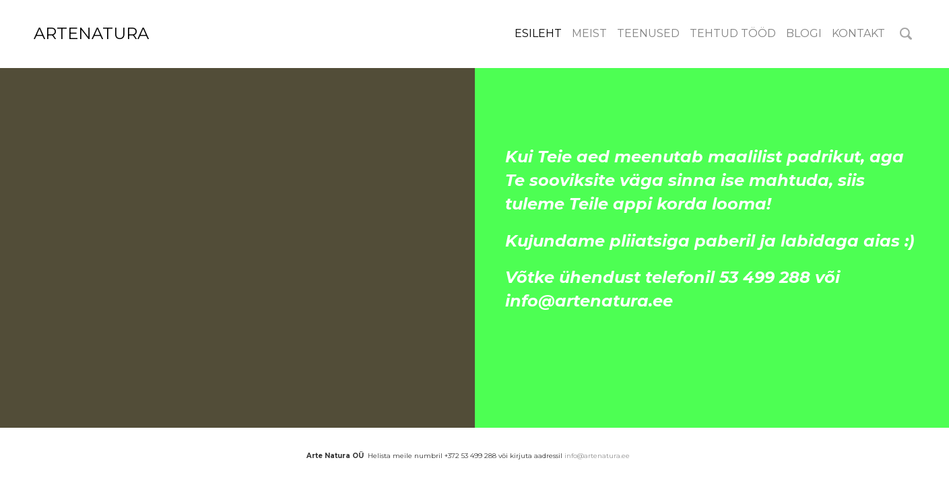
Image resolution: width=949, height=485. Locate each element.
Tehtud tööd (733, 33)
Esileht (538, 33)
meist (589, 33)
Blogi (804, 33)
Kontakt (858, 33)
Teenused (648, 33)
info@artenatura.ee (597, 455)
